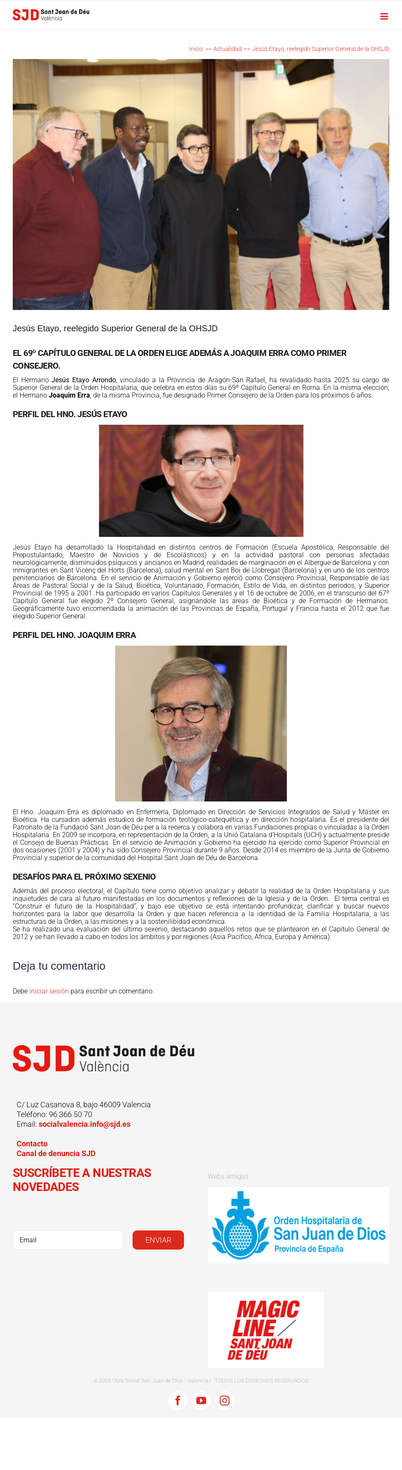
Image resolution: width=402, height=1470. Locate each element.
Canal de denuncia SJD (56, 1153)
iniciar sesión (50, 991)
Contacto (32, 1143)
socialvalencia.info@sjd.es (84, 1124)
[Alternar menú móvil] (384, 16)
